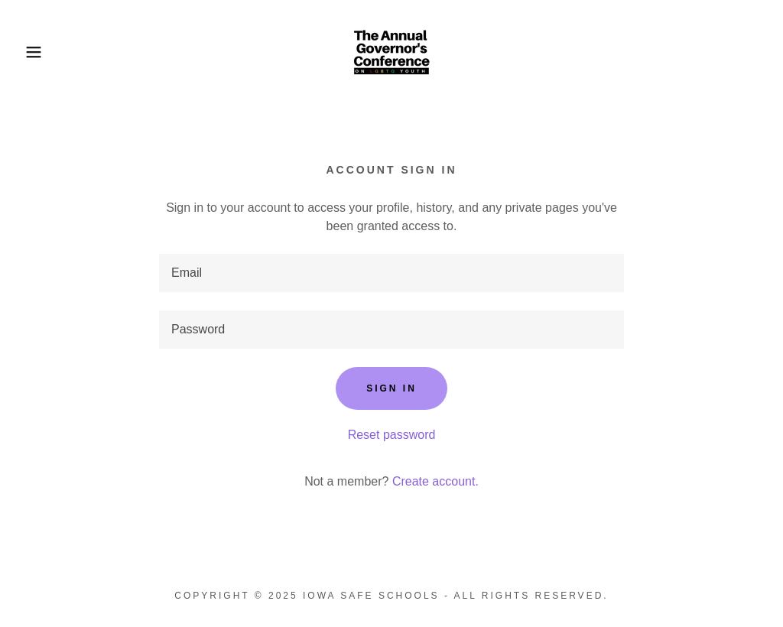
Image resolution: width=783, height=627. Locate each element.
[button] (39, 52)
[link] (391, 50)
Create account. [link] (435, 481)
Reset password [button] (392, 434)
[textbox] (391, 273)
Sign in (391, 388)
